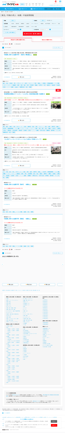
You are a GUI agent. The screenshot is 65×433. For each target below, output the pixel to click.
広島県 (9, 367)
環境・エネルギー (27, 321)
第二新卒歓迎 (26, 330)
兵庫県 (9, 360)
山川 (3, 171)
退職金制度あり (26, 342)
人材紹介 (25, 351)
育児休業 (31, 85)
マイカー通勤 (56, 83)
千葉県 (13, 337)
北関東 (33, 3)
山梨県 (13, 345)
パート (8, 87)
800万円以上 (45, 307)
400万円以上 (45, 301)
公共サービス (9, 315)
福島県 (7, 177)
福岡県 (9, 376)
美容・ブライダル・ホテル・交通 (12, 318)
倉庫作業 (29, 126)
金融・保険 (25, 315)
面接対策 (44, 340)
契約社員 (25, 348)
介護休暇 (58, 128)
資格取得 (18, 173)
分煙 (21, 85)
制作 (35, 83)
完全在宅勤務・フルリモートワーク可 (30, 333)
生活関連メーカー (27, 304)
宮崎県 (18, 377)
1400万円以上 (45, 316)
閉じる (54, 421)
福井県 (18, 349)
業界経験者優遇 (50, 83)
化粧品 (10, 126)
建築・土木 (9, 304)
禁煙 (18, 85)
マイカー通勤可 (26, 341)
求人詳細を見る (7, 77)
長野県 (18, 345)
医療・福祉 (9, 301)
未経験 (12, 87)
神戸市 (9, 363)
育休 (28, 85)
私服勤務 (29, 175)
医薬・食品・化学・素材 (11, 309)
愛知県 (18, 352)
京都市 (9, 361)
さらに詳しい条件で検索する (10, 32)
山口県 (13, 367)
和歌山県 (18, 360)
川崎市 (13, 342)
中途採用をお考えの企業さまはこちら (56, 5)
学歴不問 (53, 126)
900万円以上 (45, 309)
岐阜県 (9, 352)
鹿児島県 (9, 379)
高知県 (9, 373)
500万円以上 (45, 303)
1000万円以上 (45, 310)
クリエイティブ (9, 312)
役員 (24, 359)
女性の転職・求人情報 (47, 346)
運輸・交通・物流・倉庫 (28, 320)
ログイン (55, 3)
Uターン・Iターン (46, 337)
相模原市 (18, 342)
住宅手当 (40, 85)
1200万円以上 (45, 313)
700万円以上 (45, 306)
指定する (13, 20)
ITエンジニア (9, 306)
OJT (3, 175)
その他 (25, 324)
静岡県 (13, 352)
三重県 (9, 354)
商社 (24, 306)
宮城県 (13, 132)
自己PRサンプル (46, 331)
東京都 (18, 337)
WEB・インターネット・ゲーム (12, 321)
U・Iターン (5, 85)
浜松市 (13, 355)
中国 (7, 364)
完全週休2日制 (26, 339)
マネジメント (30, 83)
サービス (25, 307)
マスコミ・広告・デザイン (28, 314)
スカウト (49, 8)
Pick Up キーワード (11, 417)
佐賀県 (13, 376)
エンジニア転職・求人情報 (47, 345)
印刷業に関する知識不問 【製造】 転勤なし (17, 219)
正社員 (4, 87)
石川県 (13, 349)
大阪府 (18, 358)
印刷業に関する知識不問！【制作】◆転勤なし (18, 54)
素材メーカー (26, 301)
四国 (7, 370)
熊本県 (9, 377)
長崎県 (18, 376)
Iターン (9, 85)
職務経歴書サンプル (46, 328)
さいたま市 (13, 340)
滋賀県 (9, 358)
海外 (7, 382)
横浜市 (9, 342)
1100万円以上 (45, 312)
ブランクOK (58, 130)
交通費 (4, 173)
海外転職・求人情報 (46, 343)
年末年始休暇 (14, 130)
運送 (33, 126)
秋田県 (9, 330)
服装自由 (25, 338)
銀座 (3, 83)
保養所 (58, 173)
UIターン (28, 128)
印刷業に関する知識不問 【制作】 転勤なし (17, 184)
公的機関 (25, 323)
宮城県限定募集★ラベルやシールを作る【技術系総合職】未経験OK (24, 94)
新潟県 (9, 345)
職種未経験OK (45, 322)
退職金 (36, 85)
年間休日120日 (34, 175)
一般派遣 (25, 354)
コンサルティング (27, 317)
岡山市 (9, 369)
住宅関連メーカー (27, 303)
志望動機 (40, 417)
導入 (15, 83)
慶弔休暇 (52, 130)
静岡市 (9, 355)
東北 (22, 4)
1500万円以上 (45, 318)
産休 (24, 85)
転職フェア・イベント (37, 8)
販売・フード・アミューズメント (12, 300)
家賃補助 (14, 85)
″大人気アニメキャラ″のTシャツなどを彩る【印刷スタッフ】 (23, 139)
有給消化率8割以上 (27, 332)
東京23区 (18, 340)
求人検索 (4, 417)
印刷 (7, 83)
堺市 (17, 361)
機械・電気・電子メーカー (28, 300)
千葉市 (9, 340)
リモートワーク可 (27, 335)
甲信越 (39, 3)
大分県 (13, 377)
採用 (26, 83)
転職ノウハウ (24, 8)
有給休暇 (53, 85)
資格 (44, 339)
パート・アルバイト (27, 353)
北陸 (42, 3)
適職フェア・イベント (47, 334)
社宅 (44, 85)
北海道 (26, 3)
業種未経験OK (45, 324)
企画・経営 (9, 303)
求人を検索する (10, 8)
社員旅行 (54, 173)
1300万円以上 (45, 315)
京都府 (13, 358)
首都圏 (36, 3)
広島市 (13, 369)
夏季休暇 (9, 130)
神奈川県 (9, 339)
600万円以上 (45, 304)
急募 (49, 126)
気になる (57, 8)
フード (25, 312)
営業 (3, 126)
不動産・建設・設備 (27, 318)
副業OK (25, 336)
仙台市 (9, 332)
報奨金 (41, 173)
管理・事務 (9, 317)
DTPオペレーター (20, 83)
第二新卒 (4, 128)
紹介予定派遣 (26, 356)
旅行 (10, 171)
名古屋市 (18, 355)
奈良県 (13, 360)
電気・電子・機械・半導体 (11, 307)
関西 (7, 357)
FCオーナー (26, 357)
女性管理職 (30, 173)
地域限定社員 (22, 87)
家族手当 (48, 85)
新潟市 (9, 346)
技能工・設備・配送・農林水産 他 (12, 314)
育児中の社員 (42, 130)
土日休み (4, 130)
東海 (7, 351)
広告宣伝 (10, 83)
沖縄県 (13, 379)
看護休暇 (48, 130)
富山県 (9, 349)
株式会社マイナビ (15, 394)
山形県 (13, 330)
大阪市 (13, 361)
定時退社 (44, 83)
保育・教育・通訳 (10, 320)
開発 (7, 126)
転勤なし (39, 83)
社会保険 (58, 85)
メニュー (60, 3)
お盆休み (16, 87)
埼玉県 (9, 337)
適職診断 (44, 342)
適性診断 (44, 336)
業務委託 (25, 350)
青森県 (30, 87)
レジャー (25, 309)
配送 (25, 126)
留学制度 (46, 175)
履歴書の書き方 (46, 329)
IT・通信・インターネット (28, 298)
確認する (54, 425)
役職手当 (45, 173)
